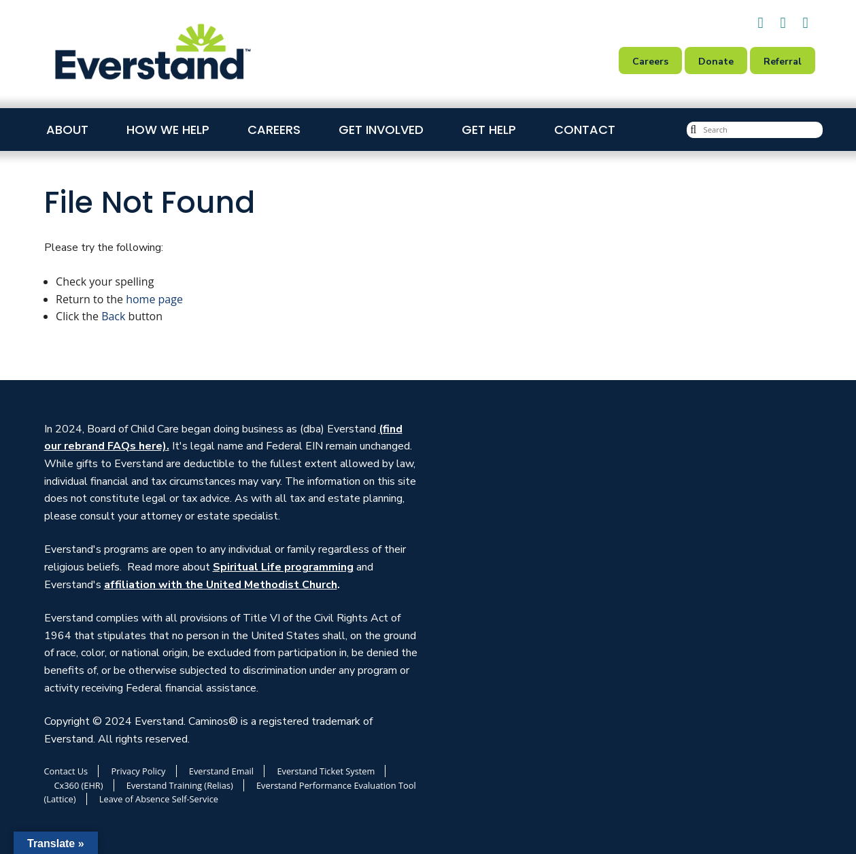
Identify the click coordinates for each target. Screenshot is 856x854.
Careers (274, 129)
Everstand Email (221, 771)
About (67, 129)
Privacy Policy (139, 771)
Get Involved (381, 129)
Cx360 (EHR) (78, 785)
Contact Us (66, 771)
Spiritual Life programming (283, 567)
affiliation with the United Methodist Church (220, 584)
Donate (716, 61)
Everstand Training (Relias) (179, 785)
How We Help (167, 129)
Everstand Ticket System (326, 771)
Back (113, 316)
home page (154, 299)
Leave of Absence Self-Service (158, 799)
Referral (783, 61)
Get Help (489, 129)
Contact (584, 129)
